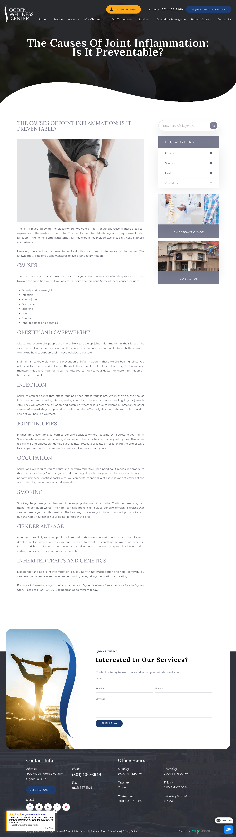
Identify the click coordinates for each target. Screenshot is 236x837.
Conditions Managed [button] (170, 19)
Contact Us (224, 19)
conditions (172, 184)
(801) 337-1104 (82, 787)
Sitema (94, 831)
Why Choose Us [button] (94, 19)
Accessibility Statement (77, 831)
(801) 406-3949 (163, 9)
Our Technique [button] (121, 19)
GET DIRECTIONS (39, 790)
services (170, 163)
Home (42, 19)
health (169, 174)
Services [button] (143, 19)
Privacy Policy (130, 831)
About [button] (72, 19)
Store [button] (57, 19)
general (170, 153)
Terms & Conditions (111, 831)
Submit (106, 723)
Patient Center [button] (200, 19)
